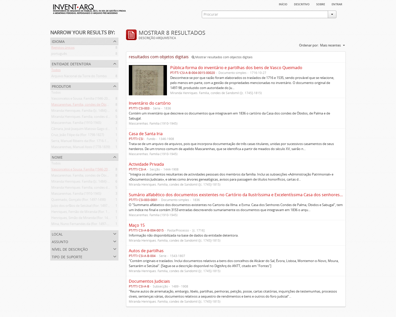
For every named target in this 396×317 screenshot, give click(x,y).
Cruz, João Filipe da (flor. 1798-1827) (77, 135)
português (59, 54)
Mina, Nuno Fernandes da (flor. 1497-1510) (83, 224)
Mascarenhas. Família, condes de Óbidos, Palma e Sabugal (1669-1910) (103, 105)
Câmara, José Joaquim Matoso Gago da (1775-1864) (89, 129)
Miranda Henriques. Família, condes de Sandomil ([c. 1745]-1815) (99, 117)
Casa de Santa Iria (146, 133)
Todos (56, 71)
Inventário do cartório (150, 103)
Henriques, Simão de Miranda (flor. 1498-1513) (85, 218)
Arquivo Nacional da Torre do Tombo (79, 77)
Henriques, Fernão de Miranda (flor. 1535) (82, 212)
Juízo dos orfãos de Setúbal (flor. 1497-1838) (83, 206)
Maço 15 (137, 225)
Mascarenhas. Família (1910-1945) (76, 123)
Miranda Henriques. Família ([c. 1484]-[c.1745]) (85, 111)
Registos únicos (63, 48)
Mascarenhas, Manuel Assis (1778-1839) (80, 148)
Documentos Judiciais (149, 281)
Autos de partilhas (146, 250)
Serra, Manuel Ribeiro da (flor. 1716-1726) (82, 141)
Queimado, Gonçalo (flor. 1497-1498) (78, 200)
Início (283, 4)
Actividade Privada (146, 164)
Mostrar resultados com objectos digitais (222, 57)
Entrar (337, 4)
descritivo (302, 4)
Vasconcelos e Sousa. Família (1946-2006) (81, 99)
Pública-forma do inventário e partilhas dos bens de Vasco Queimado (236, 67)
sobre (320, 4)
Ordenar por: (308, 45)
